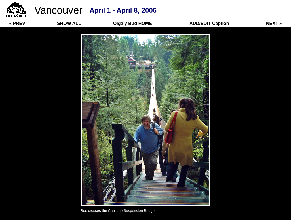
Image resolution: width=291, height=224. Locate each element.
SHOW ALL (69, 23)
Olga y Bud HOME (132, 23)
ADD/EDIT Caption (209, 23)
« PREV (17, 23)
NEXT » (274, 23)
